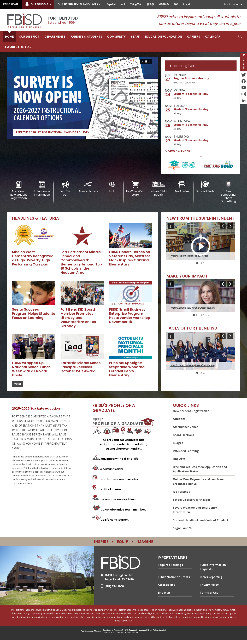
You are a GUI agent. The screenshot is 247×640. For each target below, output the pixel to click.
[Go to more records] (17, 384)
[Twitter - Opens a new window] (243, 74)
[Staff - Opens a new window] (135, 36)
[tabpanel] (201, 113)
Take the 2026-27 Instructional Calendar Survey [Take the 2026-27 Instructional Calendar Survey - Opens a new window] (52, 132)
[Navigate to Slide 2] (201, 263)
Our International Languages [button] (78, 4)
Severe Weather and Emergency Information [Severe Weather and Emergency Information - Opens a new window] (195, 510)
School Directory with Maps (191, 500)
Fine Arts (179, 459)
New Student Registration (191, 411)
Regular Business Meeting (191, 78)
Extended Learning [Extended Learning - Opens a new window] (186, 451)
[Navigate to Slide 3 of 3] (223, 226)
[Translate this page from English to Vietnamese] (135, 4)
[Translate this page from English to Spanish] (111, 4)
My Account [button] (231, 4)
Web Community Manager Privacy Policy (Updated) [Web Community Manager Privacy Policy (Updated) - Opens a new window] (146, 630)
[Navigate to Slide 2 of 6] (150, 61)
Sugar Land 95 (182, 528)
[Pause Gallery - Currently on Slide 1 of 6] (146, 61)
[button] (240, 41)
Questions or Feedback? (113, 630)
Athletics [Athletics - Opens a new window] (179, 419)
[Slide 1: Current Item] (197, 263)
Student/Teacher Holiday (190, 94)
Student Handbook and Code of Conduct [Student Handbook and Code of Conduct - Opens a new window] (200, 520)
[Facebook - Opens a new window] (243, 81)
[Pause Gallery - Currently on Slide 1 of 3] (171, 226)
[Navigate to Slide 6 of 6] (142, 61)
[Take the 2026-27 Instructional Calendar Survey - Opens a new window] (82, 98)
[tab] (201, 65)
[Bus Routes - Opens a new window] (182, 187)
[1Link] (112, 186)
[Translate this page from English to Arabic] (186, 4)
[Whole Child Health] (158, 188)
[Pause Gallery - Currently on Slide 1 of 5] (171, 284)
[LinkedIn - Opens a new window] (243, 101)
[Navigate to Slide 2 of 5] (230, 284)
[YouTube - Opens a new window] (243, 87)
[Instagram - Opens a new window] (243, 94)
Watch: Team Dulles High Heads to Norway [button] (192, 365)
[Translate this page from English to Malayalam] (164, 4)
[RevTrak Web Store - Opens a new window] (135, 188)
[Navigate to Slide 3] (204, 263)
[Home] (9, 36)
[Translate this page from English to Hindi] (176, 4)
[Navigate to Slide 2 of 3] (230, 226)
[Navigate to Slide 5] (208, 315)
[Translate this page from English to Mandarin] (150, 4)
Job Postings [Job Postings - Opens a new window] (181, 492)
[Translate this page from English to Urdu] (123, 4)
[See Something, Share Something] (228, 192)
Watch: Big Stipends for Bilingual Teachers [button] (192, 308)
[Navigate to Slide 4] (204, 315)
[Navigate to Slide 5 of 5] (223, 284)
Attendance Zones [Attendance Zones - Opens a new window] (185, 427)
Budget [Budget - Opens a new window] (178, 443)
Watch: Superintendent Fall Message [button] (189, 255)
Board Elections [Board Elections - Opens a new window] (183, 435)
